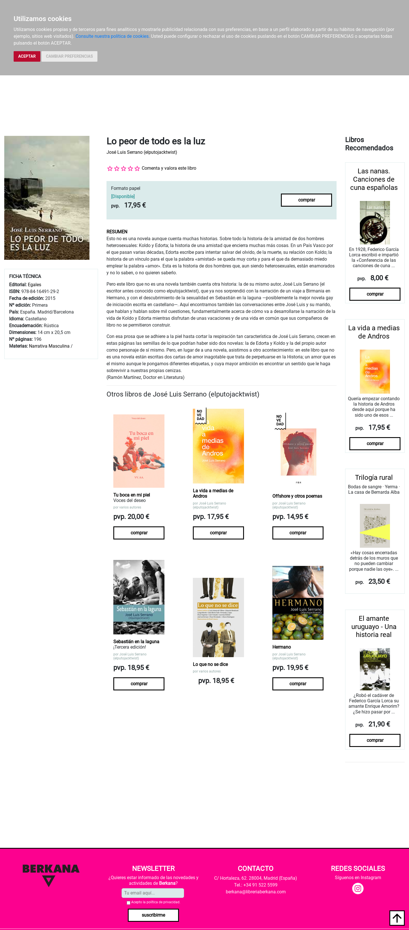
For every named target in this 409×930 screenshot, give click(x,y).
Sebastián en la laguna (136, 641)
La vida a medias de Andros (213, 493)
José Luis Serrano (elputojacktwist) (142, 152)
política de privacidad (163, 902)
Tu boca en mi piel (131, 495)
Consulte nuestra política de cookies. (113, 36)
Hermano (281, 647)
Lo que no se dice (210, 664)
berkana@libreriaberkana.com (256, 891)
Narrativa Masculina (49, 346)
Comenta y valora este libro (169, 168)
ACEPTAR (27, 56)
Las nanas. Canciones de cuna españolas (374, 179)
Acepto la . (155, 902)
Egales (34, 284)
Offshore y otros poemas (297, 496)
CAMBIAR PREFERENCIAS (69, 56)
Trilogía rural (374, 477)
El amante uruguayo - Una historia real (374, 627)
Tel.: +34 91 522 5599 (255, 885)
